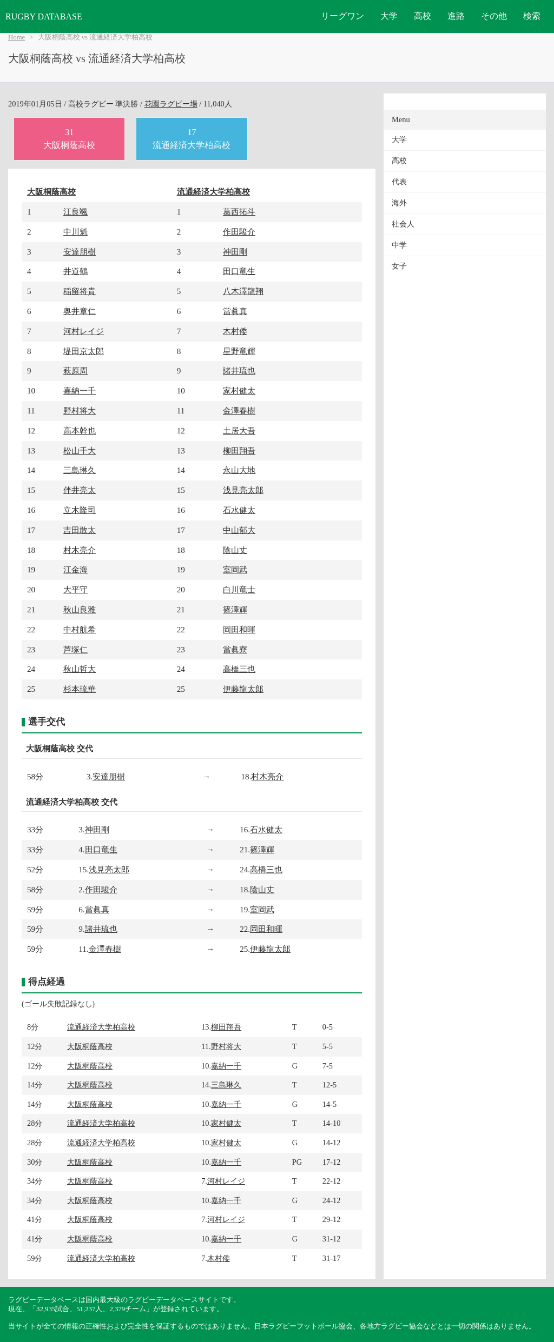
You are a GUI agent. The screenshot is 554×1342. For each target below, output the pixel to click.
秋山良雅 (79, 609)
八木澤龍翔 (243, 291)
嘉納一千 (79, 390)
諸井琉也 (239, 370)
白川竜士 (239, 589)
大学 (389, 16)
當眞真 (235, 311)
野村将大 (79, 410)
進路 (456, 16)
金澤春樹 (239, 410)
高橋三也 (239, 668)
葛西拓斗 (239, 211)
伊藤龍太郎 (243, 688)
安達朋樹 (79, 251)
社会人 (403, 224)
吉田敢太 (79, 530)
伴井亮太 (79, 490)
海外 (399, 203)
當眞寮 (235, 649)
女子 (399, 266)
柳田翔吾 (239, 450)
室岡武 (235, 569)
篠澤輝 (235, 609)
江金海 (75, 569)
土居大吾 (239, 430)
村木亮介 (79, 550)
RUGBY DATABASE (43, 16)
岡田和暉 (239, 629)
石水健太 (239, 510)
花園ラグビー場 (170, 103)
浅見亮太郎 (243, 490)
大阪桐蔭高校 (51, 191)
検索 (531, 16)
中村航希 (79, 629)
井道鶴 (75, 271)
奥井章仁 (79, 311)
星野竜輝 (239, 351)
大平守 (75, 589)
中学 (399, 245)
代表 (399, 182)
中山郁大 (239, 530)
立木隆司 (79, 510)
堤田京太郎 (83, 351)
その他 (494, 16)
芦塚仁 (75, 649)
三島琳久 (79, 470)
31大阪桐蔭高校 (69, 139)
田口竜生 (239, 271)
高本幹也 (79, 430)
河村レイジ (83, 331)
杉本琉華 (79, 688)
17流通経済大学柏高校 (191, 139)
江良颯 (75, 211)
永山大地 (239, 470)
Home (16, 37)
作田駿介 (239, 231)
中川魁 (75, 231)
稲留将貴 (79, 291)
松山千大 (79, 450)
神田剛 (235, 251)
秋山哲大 (79, 668)
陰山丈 (235, 550)
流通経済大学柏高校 (213, 191)
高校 (422, 16)
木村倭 (235, 331)
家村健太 (239, 390)
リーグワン (342, 16)
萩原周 (75, 370)
